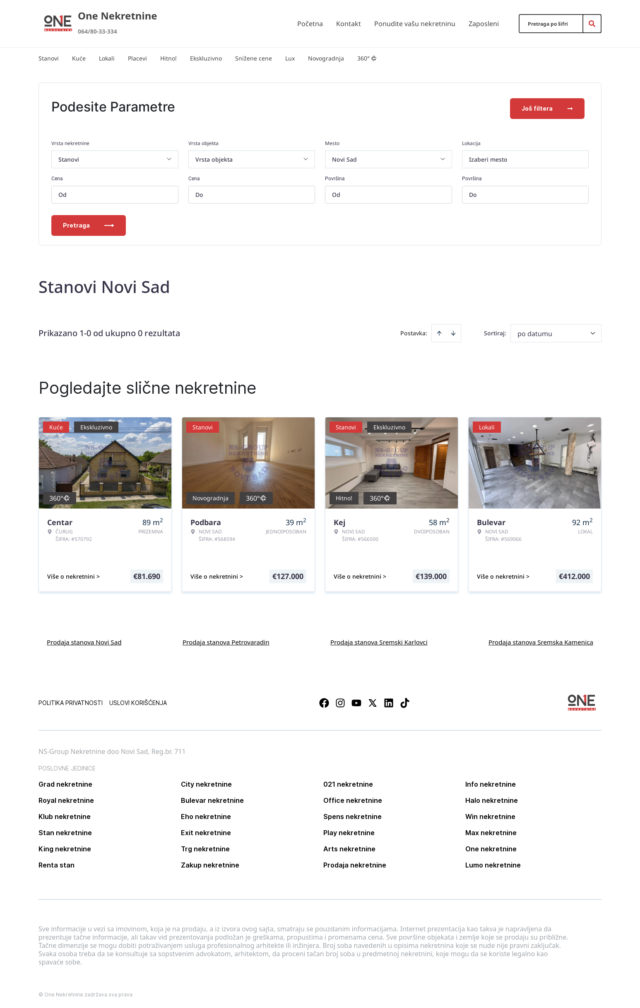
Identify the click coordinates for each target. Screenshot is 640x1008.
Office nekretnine (352, 797)
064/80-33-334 (97, 31)
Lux (290, 58)
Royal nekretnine (66, 797)
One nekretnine (491, 846)
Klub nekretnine (64, 813)
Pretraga (88, 222)
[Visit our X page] (373, 700)
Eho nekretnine (206, 813)
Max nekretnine (491, 830)
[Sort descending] (453, 330)
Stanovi (48, 58)
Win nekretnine (490, 813)
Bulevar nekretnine (212, 797)
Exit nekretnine (206, 830)
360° (367, 58)
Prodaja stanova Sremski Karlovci (379, 639)
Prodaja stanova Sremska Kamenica (540, 639)
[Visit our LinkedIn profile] (389, 700)
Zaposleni (484, 23)
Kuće (79, 58)
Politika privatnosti (70, 699)
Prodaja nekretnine (354, 862)
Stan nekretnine (65, 830)
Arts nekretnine (349, 846)
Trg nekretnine (205, 846)
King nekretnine (64, 846)
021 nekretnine (348, 781)
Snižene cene (253, 58)
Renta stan (56, 862)
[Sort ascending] (439, 330)
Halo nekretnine (491, 797)
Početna (310, 23)
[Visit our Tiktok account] (405, 700)
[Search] (592, 23)
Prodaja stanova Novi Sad (84, 639)
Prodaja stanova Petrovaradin (226, 639)
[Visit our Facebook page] (324, 700)
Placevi (137, 58)
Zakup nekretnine (210, 862)
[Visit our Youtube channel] (356, 700)
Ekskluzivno (206, 58)
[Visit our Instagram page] (340, 700)
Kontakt (348, 23)
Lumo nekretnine (493, 862)
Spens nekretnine (352, 813)
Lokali (107, 58)
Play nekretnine (349, 830)
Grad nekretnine (65, 781)
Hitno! (168, 58)
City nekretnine (206, 781)
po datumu (534, 330)
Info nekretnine (490, 781)
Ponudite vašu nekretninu (414, 23)
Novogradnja (326, 58)
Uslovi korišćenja (138, 699)
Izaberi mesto (488, 156)
